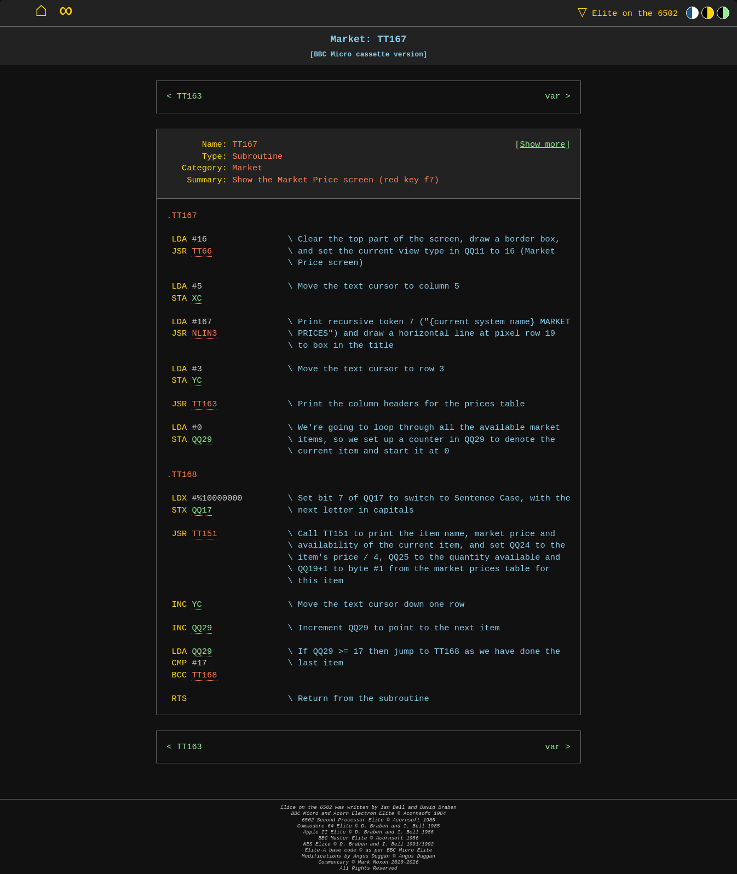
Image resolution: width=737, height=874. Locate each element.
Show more (543, 145)
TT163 (189, 96)
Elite (625, 13)
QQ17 (202, 510)
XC (196, 298)
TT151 (204, 534)
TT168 (204, 675)
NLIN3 (204, 334)
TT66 (202, 251)
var (553, 96)
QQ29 (202, 440)
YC (196, 381)
